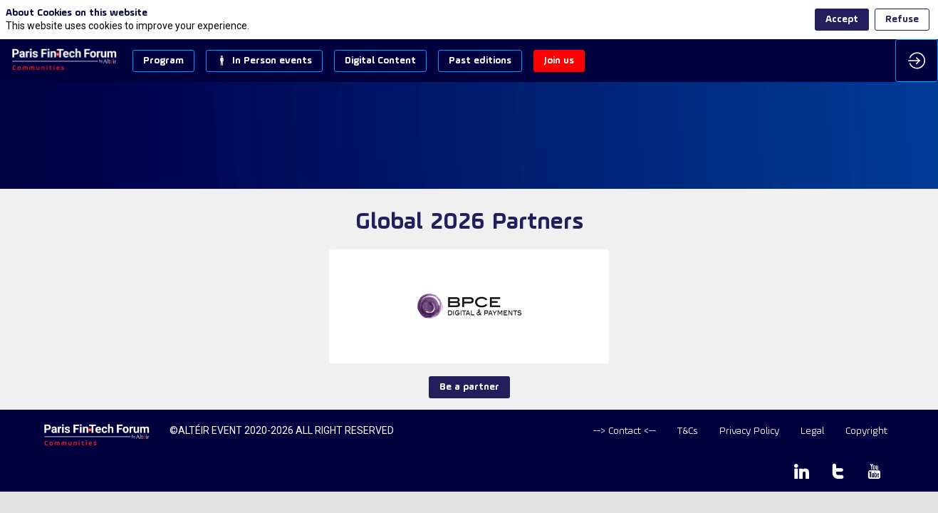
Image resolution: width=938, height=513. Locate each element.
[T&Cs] (687, 431)
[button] (163, 61)
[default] (624, 431)
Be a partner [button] (469, 387)
